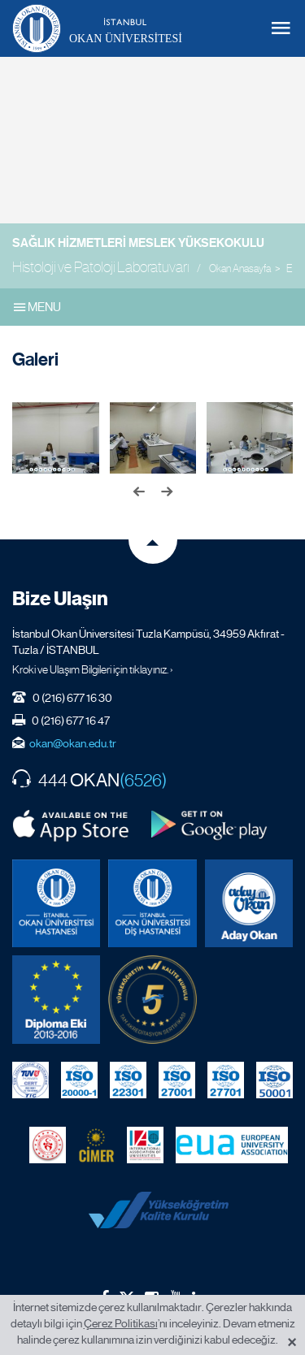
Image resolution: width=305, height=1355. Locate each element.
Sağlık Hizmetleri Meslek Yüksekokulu (138, 243)
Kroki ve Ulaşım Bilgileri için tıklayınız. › (92, 669)
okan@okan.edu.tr (72, 743)
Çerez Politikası (121, 1323)
